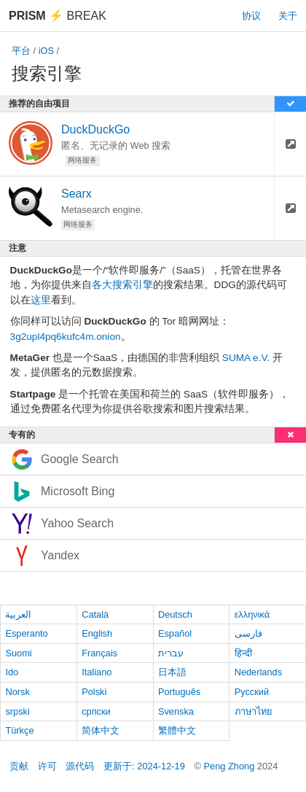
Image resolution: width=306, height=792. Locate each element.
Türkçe (19, 730)
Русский (252, 691)
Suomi (18, 653)
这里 (41, 300)
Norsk (17, 691)
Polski (94, 691)
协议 (251, 15)
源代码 (80, 766)
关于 (287, 15)
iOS (46, 50)
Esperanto (26, 633)
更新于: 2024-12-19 (144, 766)
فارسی (248, 633)
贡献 (18, 766)
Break (57, 15)
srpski (17, 711)
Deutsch (175, 614)
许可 (47, 766)
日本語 (172, 672)
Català (95, 614)
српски (96, 711)
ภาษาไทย (253, 711)
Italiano (96, 672)
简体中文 (100, 730)
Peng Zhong (230, 766)
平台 (21, 50)
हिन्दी (243, 653)
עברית (171, 653)
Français (99, 653)
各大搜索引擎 (122, 284)
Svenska (176, 711)
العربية (18, 614)
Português (179, 691)
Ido (11, 672)
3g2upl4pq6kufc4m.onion (65, 336)
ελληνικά (252, 614)
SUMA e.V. (246, 357)
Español (175, 633)
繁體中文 (177, 730)
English (97, 633)
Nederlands (258, 672)
